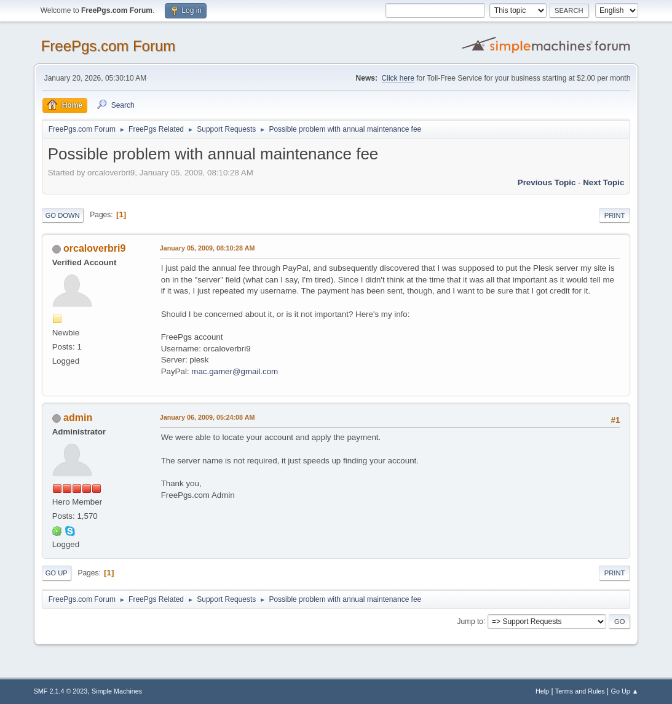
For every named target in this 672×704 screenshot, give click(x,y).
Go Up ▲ (625, 691)
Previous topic (547, 182)
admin (77, 417)
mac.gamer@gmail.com (234, 371)
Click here (398, 78)
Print (614, 215)
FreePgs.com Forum (108, 46)
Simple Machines (117, 691)
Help (542, 691)
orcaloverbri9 (94, 248)
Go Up (56, 573)
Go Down (62, 215)
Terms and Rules (580, 691)
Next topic (603, 182)
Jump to (470, 621)
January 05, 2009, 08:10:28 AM (207, 248)
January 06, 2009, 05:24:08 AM (207, 417)
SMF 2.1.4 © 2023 (61, 691)
